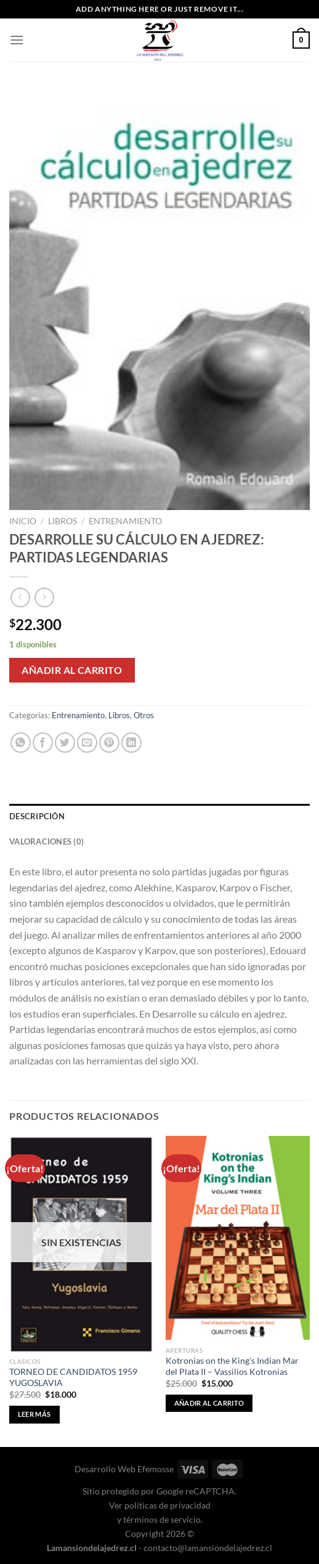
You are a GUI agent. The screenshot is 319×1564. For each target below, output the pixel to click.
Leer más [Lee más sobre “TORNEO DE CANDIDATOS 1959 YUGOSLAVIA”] (34, 1414)
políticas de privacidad (167, 1505)
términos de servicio (162, 1519)
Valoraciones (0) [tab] (46, 841)
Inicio (22, 521)
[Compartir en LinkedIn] (131, 742)
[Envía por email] (87, 742)
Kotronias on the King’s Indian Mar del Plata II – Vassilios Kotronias (232, 1366)
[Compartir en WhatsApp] (20, 742)
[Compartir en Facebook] (43, 742)
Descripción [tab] (37, 816)
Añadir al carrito (72, 670)
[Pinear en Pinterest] (109, 742)
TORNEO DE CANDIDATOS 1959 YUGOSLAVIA (73, 1377)
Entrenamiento (125, 521)
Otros (144, 715)
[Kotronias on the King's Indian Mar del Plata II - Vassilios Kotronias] (238, 1238)
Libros (62, 521)
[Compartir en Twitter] (65, 742)
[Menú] (16, 40)
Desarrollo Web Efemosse (124, 1469)
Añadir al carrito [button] (209, 1403)
